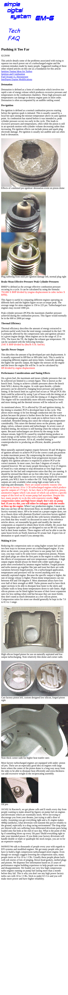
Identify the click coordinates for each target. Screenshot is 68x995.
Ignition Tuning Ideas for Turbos (16, 71)
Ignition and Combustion (13, 74)
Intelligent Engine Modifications (16, 79)
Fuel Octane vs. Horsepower (14, 76)
